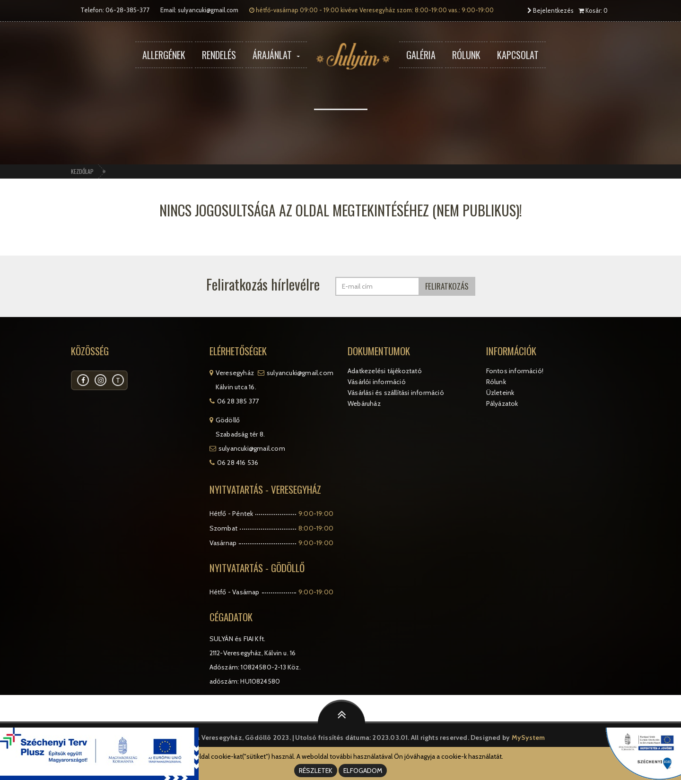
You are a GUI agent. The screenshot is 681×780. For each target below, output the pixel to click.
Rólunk (466, 55)
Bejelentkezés (550, 10)
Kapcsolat (518, 55)
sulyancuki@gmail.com (208, 10)
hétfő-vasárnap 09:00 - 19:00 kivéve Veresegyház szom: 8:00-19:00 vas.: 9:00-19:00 (371, 10)
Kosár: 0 (593, 10)
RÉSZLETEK (315, 770)
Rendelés (219, 55)
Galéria (421, 55)
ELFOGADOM (362, 770)
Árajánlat (276, 55)
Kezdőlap (82, 171)
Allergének (163, 55)
